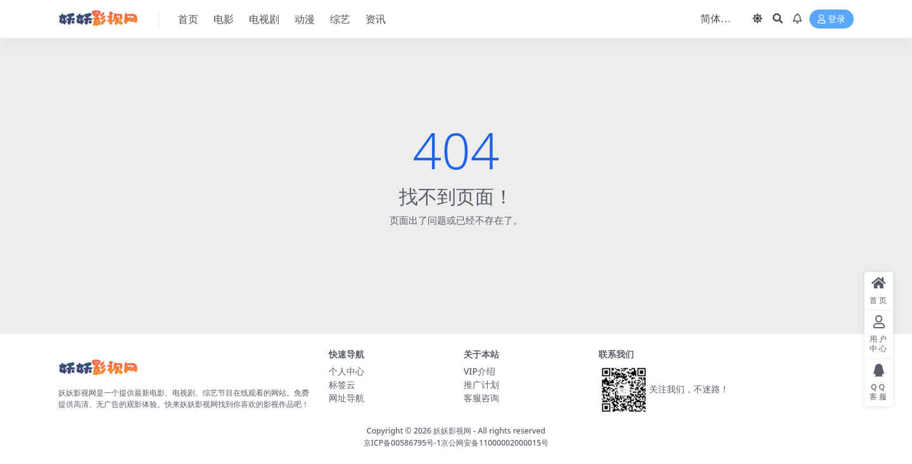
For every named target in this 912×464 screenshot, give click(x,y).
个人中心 (346, 371)
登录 (832, 19)
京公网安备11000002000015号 (494, 442)
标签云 (342, 384)
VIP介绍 (479, 371)
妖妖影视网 (452, 430)
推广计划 (481, 384)
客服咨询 (481, 398)
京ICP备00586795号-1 (402, 442)
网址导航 (346, 398)
